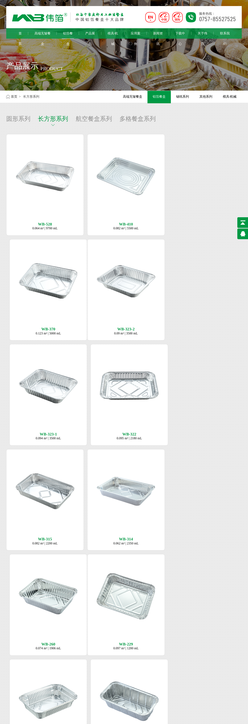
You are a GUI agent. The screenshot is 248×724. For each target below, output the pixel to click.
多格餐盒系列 (137, 118)
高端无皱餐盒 (42, 35)
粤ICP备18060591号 (90, 718)
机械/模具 (69, 667)
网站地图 (236, 718)
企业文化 (12, 667)
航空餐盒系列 (94, 118)
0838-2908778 (109, 697)
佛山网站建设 (221, 718)
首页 (20, 35)
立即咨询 (124, 603)
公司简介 (12, 661)
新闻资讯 (158, 35)
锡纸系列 (182, 96)
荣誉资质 (12, 673)
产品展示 (90, 35)
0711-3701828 (109, 685)
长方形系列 (53, 118)
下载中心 (180, 35)
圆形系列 (18, 118)
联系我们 (225, 35)
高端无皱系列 (46, 661)
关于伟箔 (202, 35)
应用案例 (135, 35)
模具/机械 (113, 35)
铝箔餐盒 (68, 35)
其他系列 (205, 96)
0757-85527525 (110, 673)
